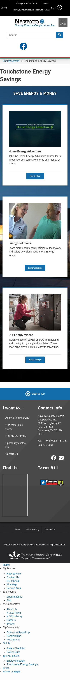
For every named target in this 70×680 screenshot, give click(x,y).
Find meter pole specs (14, 427)
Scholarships (14, 635)
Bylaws (11, 623)
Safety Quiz (13, 652)
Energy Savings (35, 360)
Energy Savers (11, 60)
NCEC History (14, 616)
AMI (9, 600)
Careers (11, 620)
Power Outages (11, 671)
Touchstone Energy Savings (22, 664)
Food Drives (13, 639)
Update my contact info (15, 445)
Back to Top (38, 393)
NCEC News (14, 612)
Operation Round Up (18, 632)
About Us (12, 609)
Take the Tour (35, 176)
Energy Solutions (35, 268)
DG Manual (13, 580)
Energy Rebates (16, 660)
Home (6, 564)
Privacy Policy (32, 529)
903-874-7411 (53, 441)
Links (6, 667)
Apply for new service (17, 417)
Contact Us (11, 453)
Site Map (12, 584)
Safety (6, 643)
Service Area (14, 588)
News (17, 529)
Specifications (14, 596)
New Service (14, 573)
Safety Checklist (16, 648)
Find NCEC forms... (16, 435)
